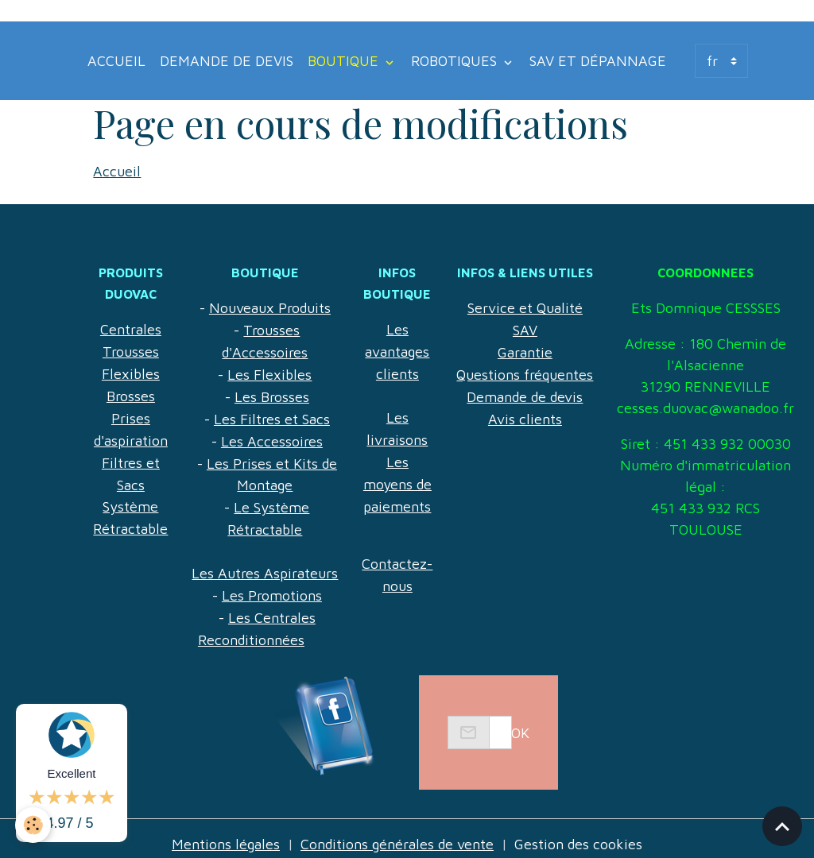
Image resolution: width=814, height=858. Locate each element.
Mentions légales (224, 833)
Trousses (131, 350)
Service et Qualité (525, 307)
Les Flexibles (269, 371)
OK (520, 721)
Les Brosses (272, 393)
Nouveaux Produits (269, 307)
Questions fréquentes (525, 371)
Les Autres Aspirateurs (265, 564)
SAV (525, 328)
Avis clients (525, 414)
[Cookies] (34, 825)
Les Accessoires (272, 435)
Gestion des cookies (580, 833)
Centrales (130, 328)
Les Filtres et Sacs (272, 414)
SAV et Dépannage (597, 60)
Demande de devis (226, 60)
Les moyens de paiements (397, 478)
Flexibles (131, 371)
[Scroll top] (782, 826)
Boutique (345, 60)
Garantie (525, 350)
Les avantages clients (397, 350)
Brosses (131, 393)
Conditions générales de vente (397, 833)
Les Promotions (272, 586)
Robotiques (456, 60)
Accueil (116, 60)
